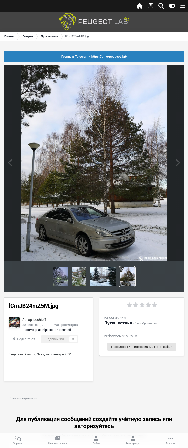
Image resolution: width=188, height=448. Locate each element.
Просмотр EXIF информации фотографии (141, 346)
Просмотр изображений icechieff (46, 330)
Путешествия (118, 322)
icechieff (39, 320)
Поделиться (24, 339)
